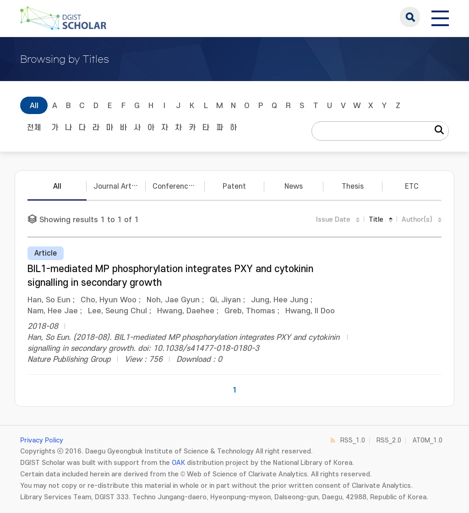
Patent (234, 186)
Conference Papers (179, 186)
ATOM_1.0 (427, 440)
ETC (412, 186)
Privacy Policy (41, 440)
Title (376, 220)
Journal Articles (119, 186)
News (293, 186)
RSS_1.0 (352, 440)
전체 (34, 128)
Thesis (353, 186)
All (34, 106)
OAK (178, 463)
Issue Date (333, 220)
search (410, 17)
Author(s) (417, 220)
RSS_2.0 (388, 440)
